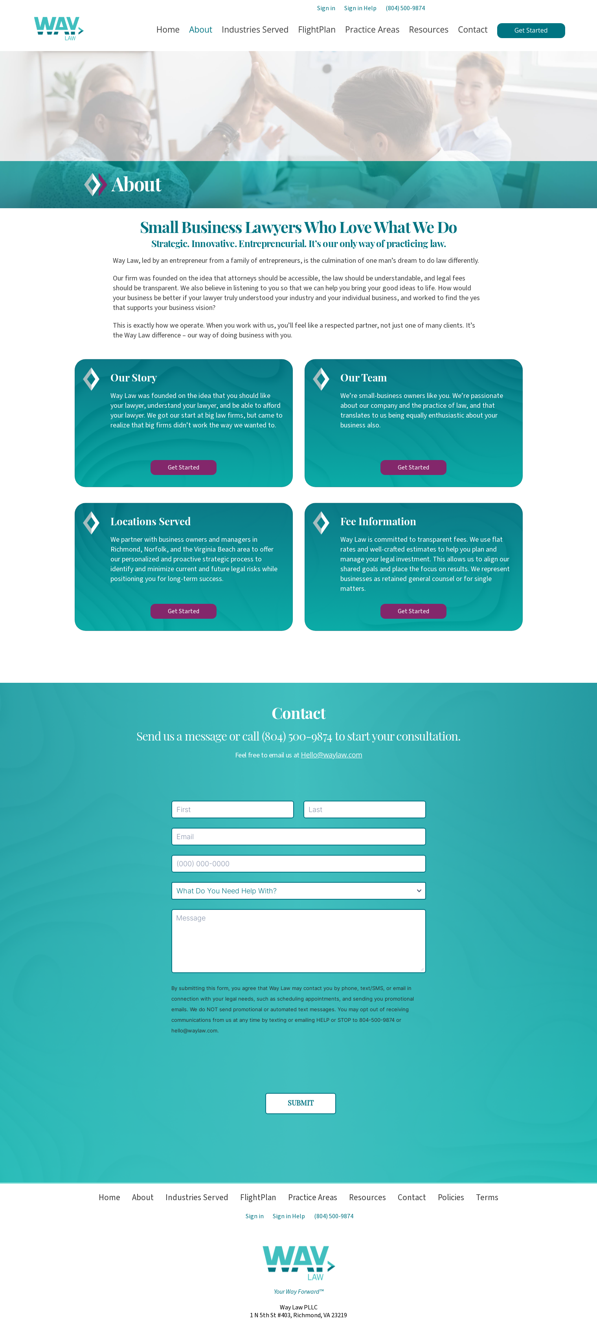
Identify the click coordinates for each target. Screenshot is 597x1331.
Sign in (326, 8)
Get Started (183, 467)
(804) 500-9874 (405, 8)
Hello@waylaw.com (331, 754)
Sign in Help (360, 8)
